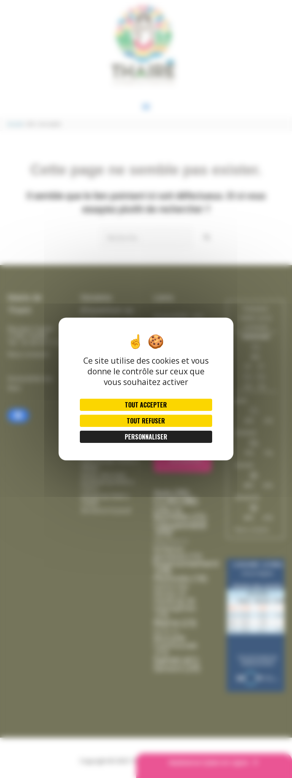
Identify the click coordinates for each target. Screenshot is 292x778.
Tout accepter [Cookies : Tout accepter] (146, 404)
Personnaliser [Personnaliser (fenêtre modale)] (146, 436)
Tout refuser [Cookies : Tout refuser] (146, 420)
